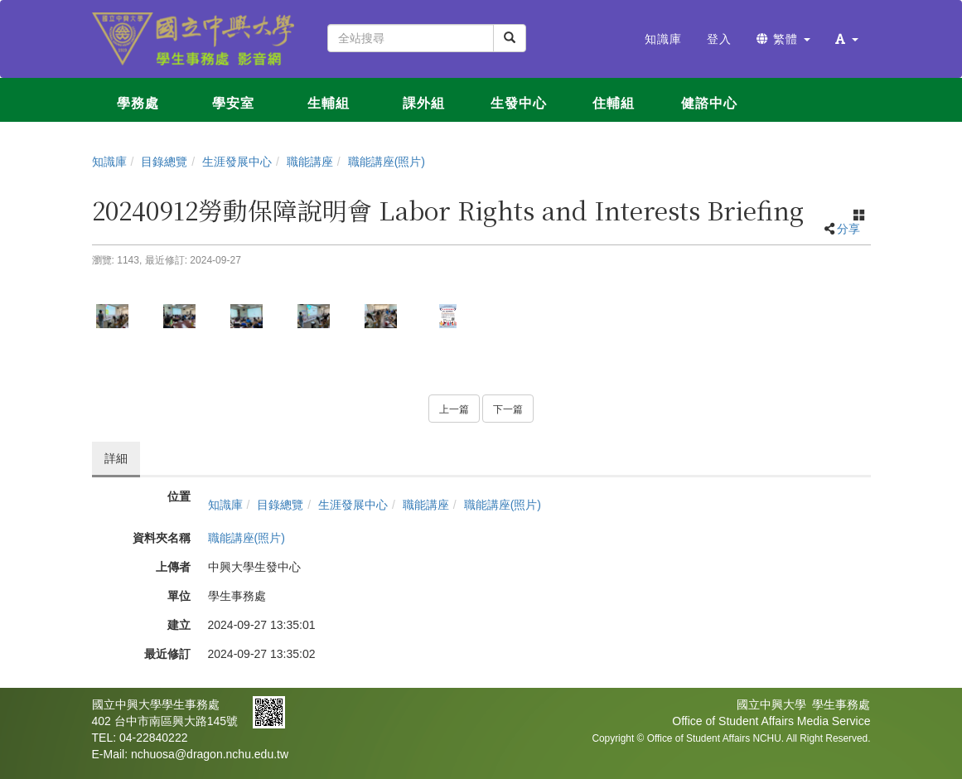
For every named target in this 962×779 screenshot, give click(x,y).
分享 (848, 228)
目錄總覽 (164, 161)
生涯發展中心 (237, 161)
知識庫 (109, 161)
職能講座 (310, 161)
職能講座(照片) (386, 161)
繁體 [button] (783, 39)
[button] (847, 39)
